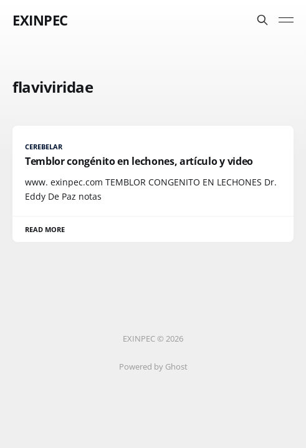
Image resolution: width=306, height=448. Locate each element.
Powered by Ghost (153, 366)
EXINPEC (40, 20)
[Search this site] (262, 20)
